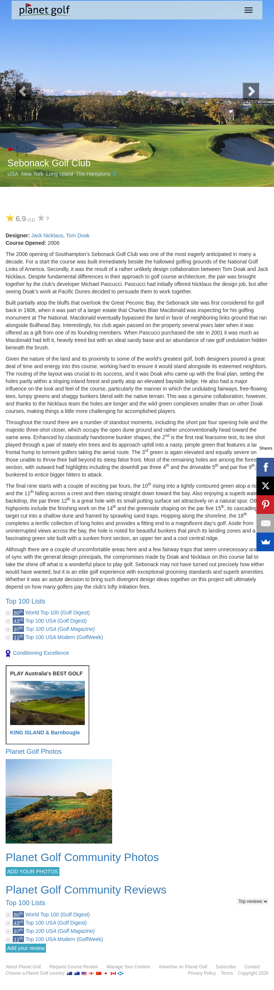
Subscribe (225, 966)
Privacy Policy (202, 973)
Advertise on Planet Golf (183, 966)
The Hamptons (93, 174)
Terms (227, 973)
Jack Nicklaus (47, 235)
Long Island (59, 174)
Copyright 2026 (253, 973)
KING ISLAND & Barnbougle (45, 732)
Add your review (25, 948)
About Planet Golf (23, 966)
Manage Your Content (128, 966)
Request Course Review (73, 966)
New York (32, 174)
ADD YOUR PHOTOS (32, 872)
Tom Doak (78, 235)
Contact (252, 966)
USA (12, 174)
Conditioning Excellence (37, 654)
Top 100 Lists (25, 601)
